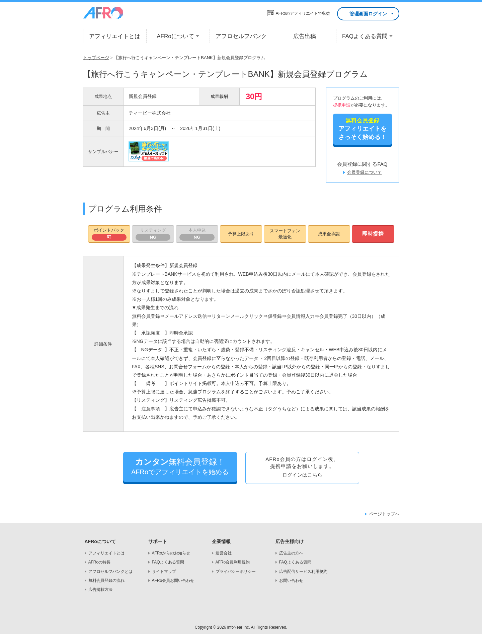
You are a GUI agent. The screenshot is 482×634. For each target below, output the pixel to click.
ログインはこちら (302, 475)
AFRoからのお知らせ (171, 553)
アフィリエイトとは (106, 553)
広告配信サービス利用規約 (303, 571)
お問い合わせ (291, 580)
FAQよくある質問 (168, 562)
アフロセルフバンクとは (110, 571)
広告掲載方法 (100, 589)
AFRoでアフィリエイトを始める (180, 466)
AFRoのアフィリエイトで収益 (303, 13)
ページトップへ (384, 513)
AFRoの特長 (99, 562)
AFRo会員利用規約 (233, 562)
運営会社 (224, 553)
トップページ (96, 57)
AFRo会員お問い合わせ (173, 580)
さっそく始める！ (362, 128)
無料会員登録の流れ (106, 580)
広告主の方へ (291, 553)
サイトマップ (164, 571)
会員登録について (364, 172)
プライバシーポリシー (236, 571)
